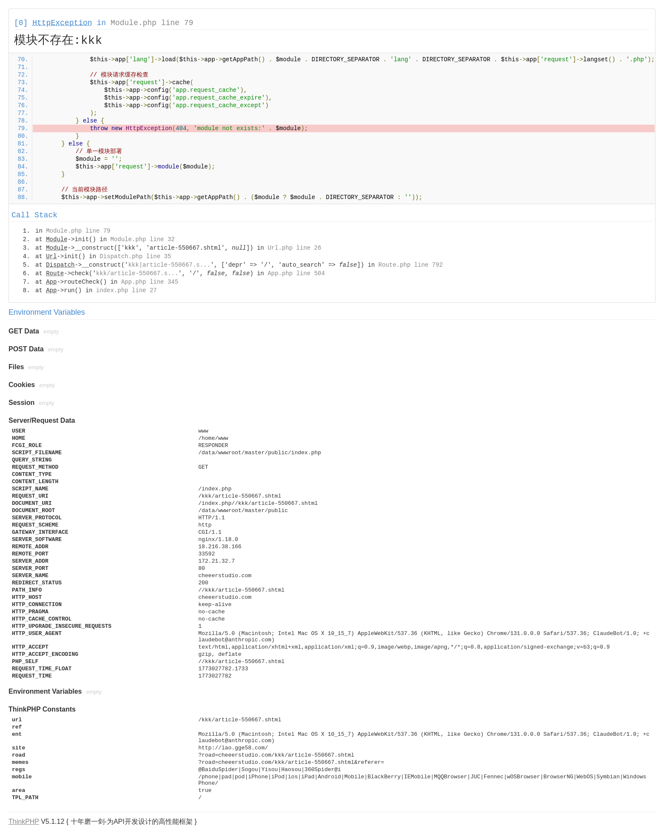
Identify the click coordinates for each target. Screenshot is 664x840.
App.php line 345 (149, 282)
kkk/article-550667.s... (137, 273)
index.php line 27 (126, 290)
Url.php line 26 (294, 248)
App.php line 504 (296, 273)
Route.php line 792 (411, 265)
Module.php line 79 (152, 23)
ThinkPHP (24, 821)
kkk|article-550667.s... (169, 265)
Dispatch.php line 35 (135, 256)
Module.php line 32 (142, 239)
